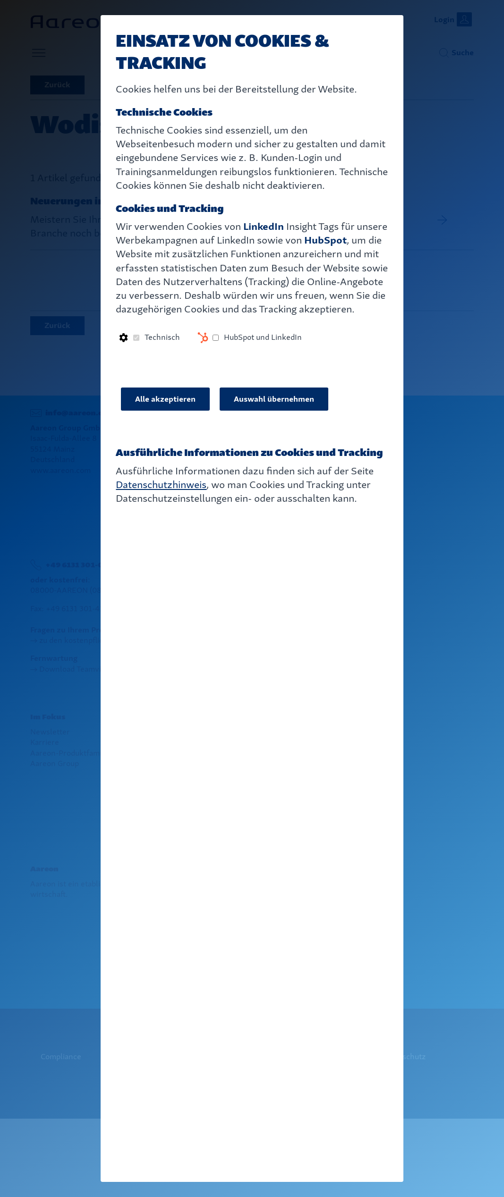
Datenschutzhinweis (161, 484)
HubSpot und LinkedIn (263, 337)
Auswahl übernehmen (274, 399)
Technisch (162, 337)
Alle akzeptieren (165, 399)
